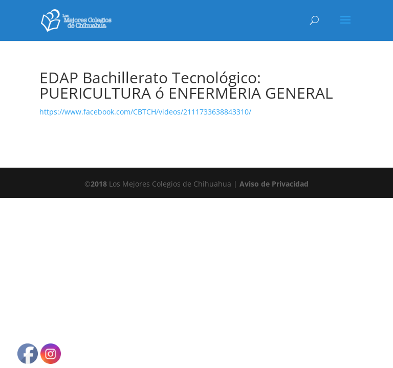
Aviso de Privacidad (274, 184)
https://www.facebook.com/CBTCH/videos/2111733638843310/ (145, 112)
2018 (99, 184)
